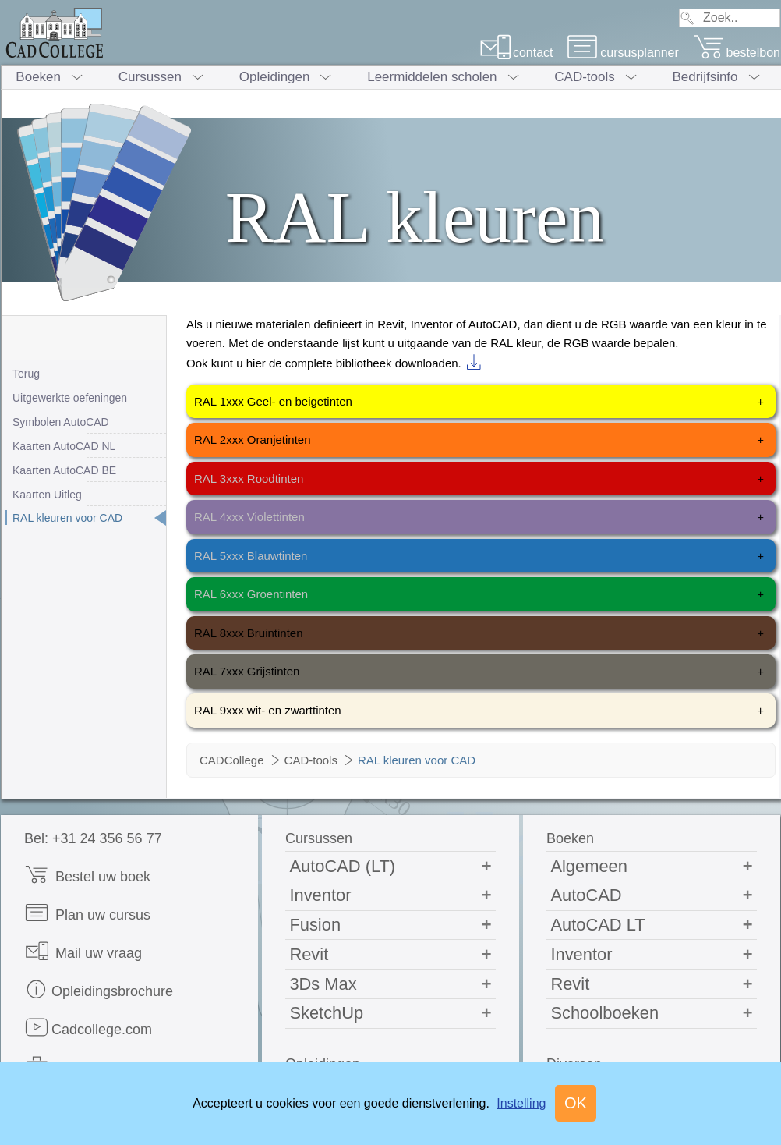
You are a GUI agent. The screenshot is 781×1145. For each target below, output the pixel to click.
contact (516, 52)
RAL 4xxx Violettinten (479, 517)
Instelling (521, 1103)
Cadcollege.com (88, 1027)
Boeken (38, 76)
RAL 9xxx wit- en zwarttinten (479, 710)
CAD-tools (584, 76)
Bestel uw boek (87, 874)
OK (575, 1102)
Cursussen (150, 76)
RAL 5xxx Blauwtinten (479, 556)
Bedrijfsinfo (704, 76)
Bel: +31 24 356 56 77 (93, 838)
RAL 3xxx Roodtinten (479, 479)
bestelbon (736, 52)
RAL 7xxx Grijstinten (479, 671)
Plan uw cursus (87, 913)
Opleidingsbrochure (98, 989)
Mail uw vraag (83, 951)
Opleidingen (274, 76)
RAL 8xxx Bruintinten (479, 633)
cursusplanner (623, 52)
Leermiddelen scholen (432, 76)
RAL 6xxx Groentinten (479, 594)
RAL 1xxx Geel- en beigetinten (479, 401)
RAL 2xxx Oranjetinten (479, 440)
